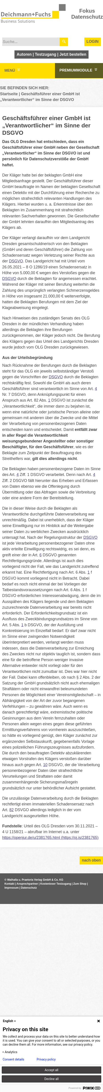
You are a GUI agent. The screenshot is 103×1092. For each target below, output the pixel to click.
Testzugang (45, 54)
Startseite (9, 94)
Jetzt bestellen (72, 54)
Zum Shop (80, 883)
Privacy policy (46, 1059)
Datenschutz (29, 887)
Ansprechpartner (27, 883)
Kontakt (9, 883)
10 (45, 765)
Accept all (52, 1070)
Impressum (11, 887)
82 (11, 810)
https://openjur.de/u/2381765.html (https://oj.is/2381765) (50, 837)
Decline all (51, 1079)
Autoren (24, 54)
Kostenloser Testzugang (55, 883)
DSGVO (16, 261)
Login (93, 41)
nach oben (91, 860)
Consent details (13, 1059)
